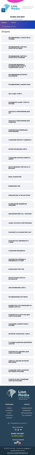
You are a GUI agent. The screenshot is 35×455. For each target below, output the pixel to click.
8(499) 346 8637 (17, 17)
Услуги (13, 22)
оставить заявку (17, 19)
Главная (4, 22)
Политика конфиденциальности (17, 453)
